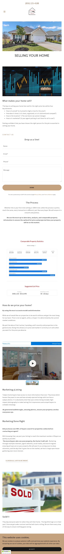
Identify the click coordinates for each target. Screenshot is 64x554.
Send (32, 187)
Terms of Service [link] (48, 194)
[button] (6, 12)
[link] (32, 11)
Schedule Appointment (17, 460)
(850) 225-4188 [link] (32, 3)
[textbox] (32, 146)
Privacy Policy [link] (38, 194)
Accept (32, 549)
